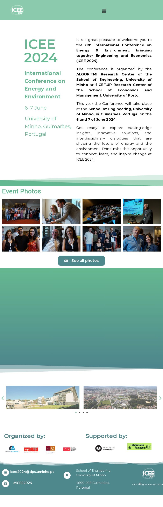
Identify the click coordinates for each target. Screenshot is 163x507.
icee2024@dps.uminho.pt (32, 472)
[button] (104, 11)
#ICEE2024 (22, 483)
